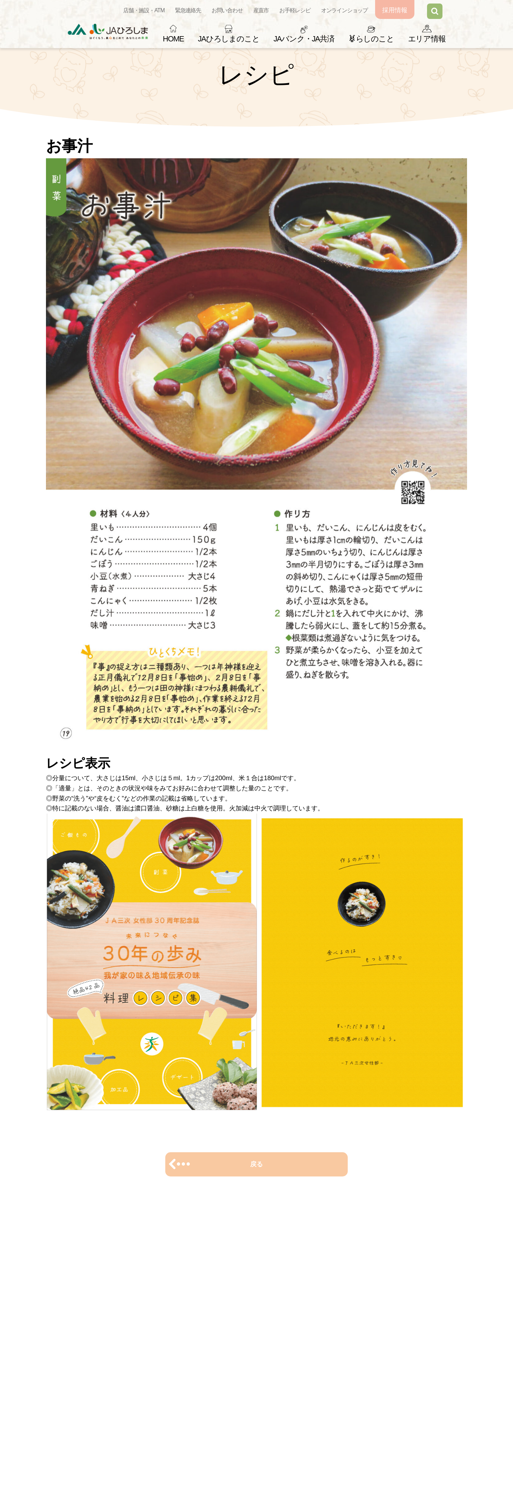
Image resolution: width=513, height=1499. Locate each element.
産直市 (261, 10)
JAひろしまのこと (228, 38)
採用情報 (394, 10)
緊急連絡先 (188, 10)
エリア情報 (427, 38)
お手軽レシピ (295, 10)
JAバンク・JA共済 (303, 38)
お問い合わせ (227, 10)
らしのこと (371, 38)
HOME (173, 38)
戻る (256, 1164)
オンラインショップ (344, 10)
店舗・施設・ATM (144, 10)
